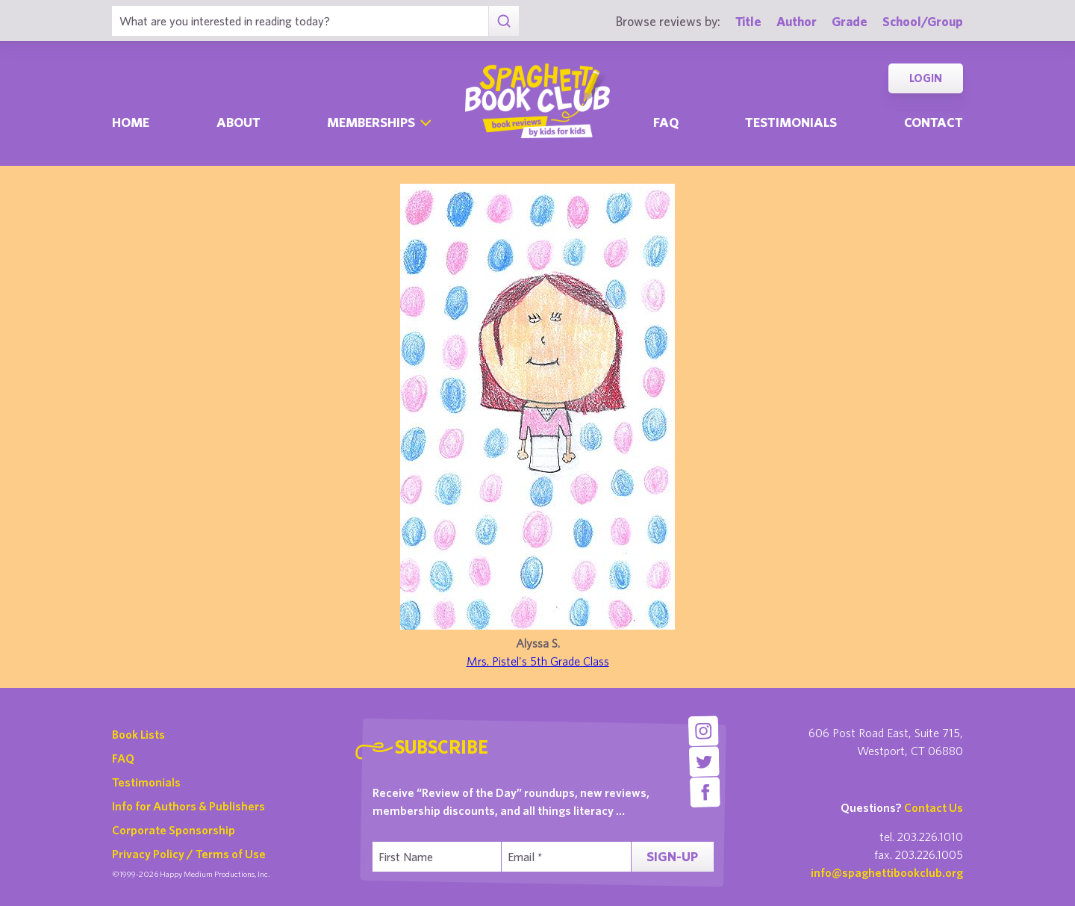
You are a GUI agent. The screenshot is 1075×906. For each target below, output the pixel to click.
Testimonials (791, 122)
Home (130, 122)
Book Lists (138, 734)
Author (796, 21)
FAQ (123, 758)
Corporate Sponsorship (173, 830)
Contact (933, 122)
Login (925, 78)
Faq (666, 122)
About (238, 122)
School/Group (922, 21)
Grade (849, 21)
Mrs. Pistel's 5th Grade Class (538, 661)
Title (748, 21)
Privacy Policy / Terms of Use (189, 853)
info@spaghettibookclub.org (887, 872)
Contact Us (933, 807)
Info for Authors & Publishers (188, 806)
